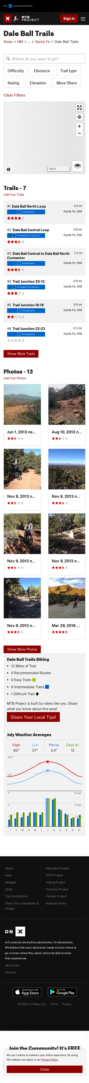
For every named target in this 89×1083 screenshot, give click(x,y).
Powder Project (56, 896)
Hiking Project (55, 882)
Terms (54, 1004)
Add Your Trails (14, 194)
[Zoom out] (79, 133)
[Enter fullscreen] (79, 107)
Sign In (69, 18)
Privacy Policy (50, 1059)
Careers (10, 972)
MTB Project (54, 875)
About (9, 868)
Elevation (38, 82)
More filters (66, 82)
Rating (13, 82)
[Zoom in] (79, 126)
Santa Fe (42, 41)
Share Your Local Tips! (33, 717)
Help (8, 875)
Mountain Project (57, 868)
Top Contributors (16, 896)
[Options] (77, 166)
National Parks (56, 903)
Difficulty (16, 70)
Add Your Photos (15, 378)
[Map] (44, 138)
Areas (8, 41)
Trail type (68, 70)
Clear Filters (14, 94)
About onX (12, 965)
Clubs (9, 889)
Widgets (10, 882)
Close (44, 1069)
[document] (44, 1063)
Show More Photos (22, 649)
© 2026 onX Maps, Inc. (32, 1004)
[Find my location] (79, 116)
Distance (42, 70)
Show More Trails (21, 353)
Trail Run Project (57, 889)
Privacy (66, 1004)
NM (20, 41)
